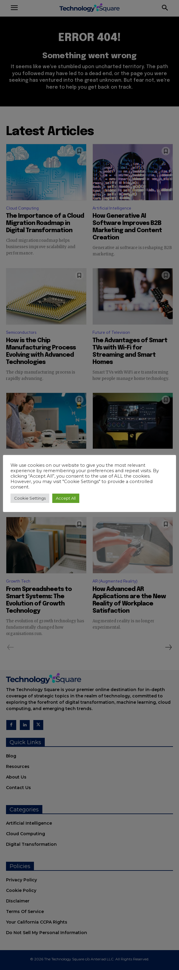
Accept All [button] (66, 498)
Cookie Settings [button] (30, 498)
